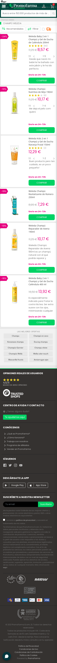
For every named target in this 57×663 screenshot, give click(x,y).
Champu (15, 336)
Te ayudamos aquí (15, 417)
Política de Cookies (28, 655)
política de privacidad (26, 520)
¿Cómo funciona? (14, 437)
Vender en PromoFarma (17, 449)
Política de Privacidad (28, 646)
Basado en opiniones (15, 385)
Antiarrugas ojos (41, 359)
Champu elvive (41, 347)
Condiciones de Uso (28, 649)
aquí (5, 567)
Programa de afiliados (16, 445)
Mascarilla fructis (15, 359)
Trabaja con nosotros (16, 441)
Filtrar (33, 29)
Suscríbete (46, 504)
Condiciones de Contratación (29, 652)
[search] (53, 13)
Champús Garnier (15, 347)
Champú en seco (41, 336)
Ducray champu (41, 342)
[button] (43, 7)
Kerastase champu (15, 342)
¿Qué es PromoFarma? (17, 433)
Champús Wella (15, 353)
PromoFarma (34, 658)
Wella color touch (40, 353)
